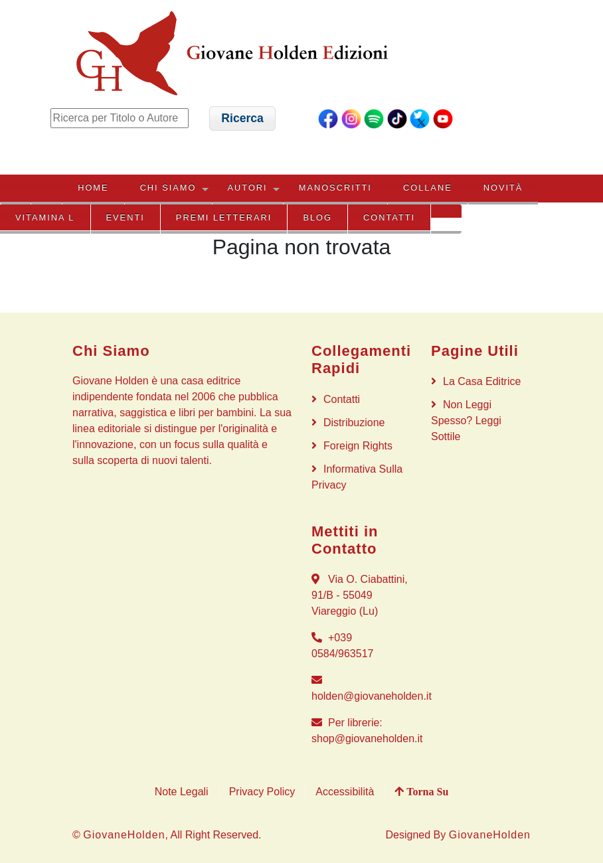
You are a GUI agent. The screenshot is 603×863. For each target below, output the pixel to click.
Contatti (389, 217)
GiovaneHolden (124, 834)
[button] (242, 118)
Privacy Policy (262, 791)
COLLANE (427, 188)
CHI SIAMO (168, 188)
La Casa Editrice (482, 381)
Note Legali (182, 791)
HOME (93, 188)
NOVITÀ (503, 188)
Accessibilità (344, 791)
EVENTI (125, 217)
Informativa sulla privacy (356, 477)
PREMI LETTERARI (224, 217)
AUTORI (248, 188)
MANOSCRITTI (335, 188)
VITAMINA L (44, 217)
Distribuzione (354, 422)
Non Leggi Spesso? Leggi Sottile (466, 420)
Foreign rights (357, 445)
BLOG (317, 217)
